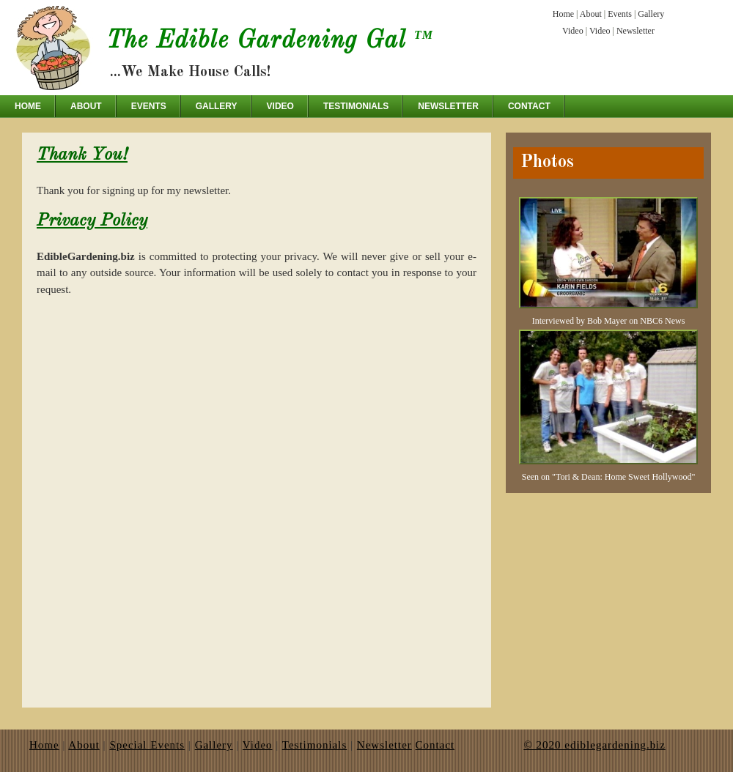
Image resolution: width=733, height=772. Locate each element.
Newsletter (635, 31)
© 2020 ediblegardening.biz (594, 745)
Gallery (651, 14)
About (591, 14)
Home (563, 14)
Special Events (147, 745)
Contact (529, 106)
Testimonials (355, 106)
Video (572, 31)
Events (620, 14)
